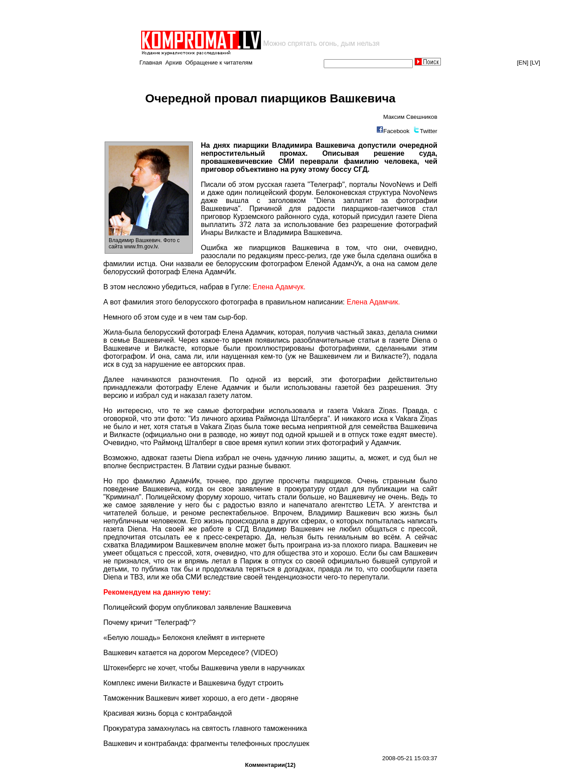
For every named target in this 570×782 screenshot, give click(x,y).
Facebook (396, 131)
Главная (150, 62)
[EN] (523, 62)
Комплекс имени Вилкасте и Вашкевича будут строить (193, 683)
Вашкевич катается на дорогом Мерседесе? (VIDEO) (190, 652)
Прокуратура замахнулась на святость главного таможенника (205, 728)
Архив (173, 62)
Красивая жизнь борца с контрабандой (167, 713)
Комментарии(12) (270, 765)
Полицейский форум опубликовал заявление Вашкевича (197, 607)
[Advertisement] (244, 15)
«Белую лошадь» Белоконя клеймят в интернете (184, 637)
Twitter (428, 131)
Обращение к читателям (218, 62)
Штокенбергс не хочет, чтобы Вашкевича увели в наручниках (204, 668)
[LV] (535, 62)
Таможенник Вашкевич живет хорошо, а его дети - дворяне (200, 698)
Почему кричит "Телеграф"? (149, 622)
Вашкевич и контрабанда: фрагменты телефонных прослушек (206, 743)
